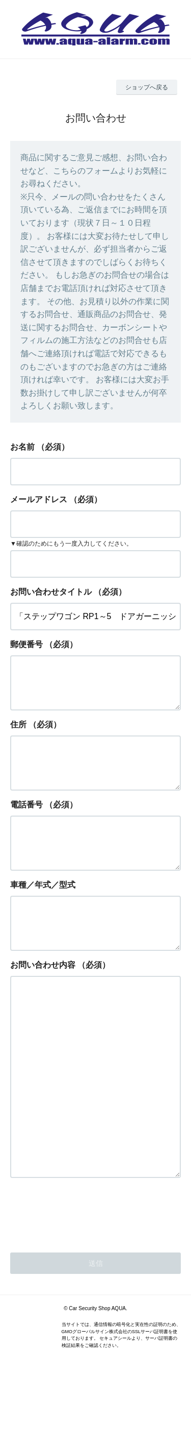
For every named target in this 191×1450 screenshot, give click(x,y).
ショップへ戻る (146, 87)
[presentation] (87, 1286)
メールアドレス (38, 499)
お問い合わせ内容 (42, 997)
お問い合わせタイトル (51, 591)
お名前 (22, 447)
